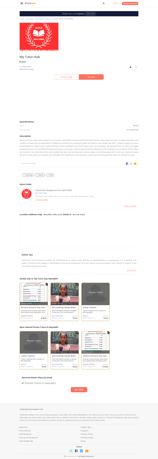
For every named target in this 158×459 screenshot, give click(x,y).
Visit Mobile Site (26, 441)
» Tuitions (40, 175)
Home (22, 19)
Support (85, 430)
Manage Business (130, 3)
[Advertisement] (79, 100)
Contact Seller (66, 77)
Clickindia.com (72, 456)
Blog (83, 441)
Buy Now (91, 77)
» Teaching (28, 175)
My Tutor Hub (41, 193)
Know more (131, 270)
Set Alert (79, 389)
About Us (24, 427)
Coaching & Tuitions (43, 19)
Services (29, 19)
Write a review (130, 206)
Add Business (25, 434)
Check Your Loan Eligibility (79, 13)
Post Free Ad (25, 430)
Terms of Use (87, 434)
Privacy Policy (87, 437)
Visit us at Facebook (28, 437)
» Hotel (50, 175)
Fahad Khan (26, 66)
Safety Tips (86, 427)
